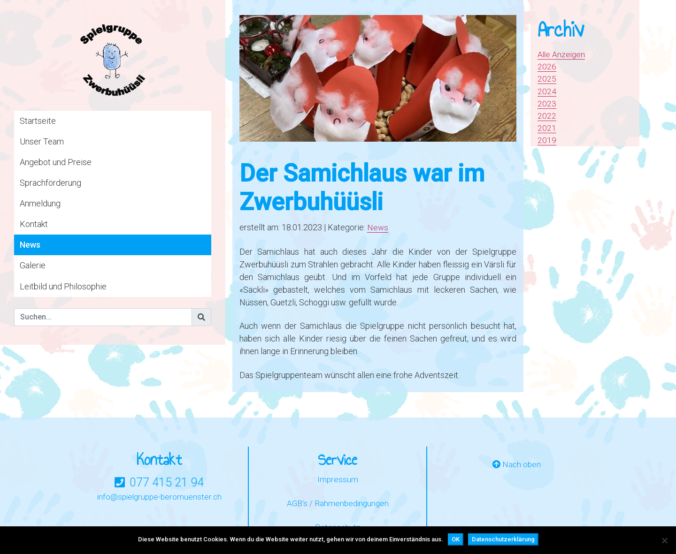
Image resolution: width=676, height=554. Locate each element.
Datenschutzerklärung (503, 539)
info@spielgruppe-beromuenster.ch (159, 496)
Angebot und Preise (56, 162)
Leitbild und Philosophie (63, 286)
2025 (547, 78)
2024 (547, 91)
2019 (547, 140)
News (30, 245)
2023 (547, 103)
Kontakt (34, 224)
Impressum (337, 479)
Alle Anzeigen (562, 54)
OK (456, 539)
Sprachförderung (50, 183)
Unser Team (42, 141)
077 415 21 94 (167, 482)
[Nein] (664, 540)
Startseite (38, 121)
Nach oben (516, 465)
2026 (547, 66)
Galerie (33, 265)
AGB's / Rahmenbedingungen (337, 503)
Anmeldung (40, 203)
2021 (547, 128)
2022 (547, 116)
